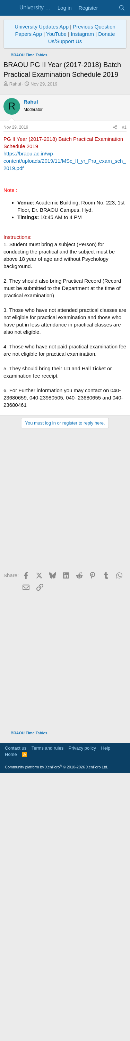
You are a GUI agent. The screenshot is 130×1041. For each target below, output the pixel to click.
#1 (124, 257)
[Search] (122, 7)
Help (106, 1012)
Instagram (82, 34)
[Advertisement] (65, 156)
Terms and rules (47, 1012)
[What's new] (108, 7)
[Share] (115, 258)
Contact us (15, 1012)
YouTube (56, 34)
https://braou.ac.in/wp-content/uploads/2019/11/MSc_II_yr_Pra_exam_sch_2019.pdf (64, 291)
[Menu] (9, 8)
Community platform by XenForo (56, 1031)
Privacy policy (82, 1012)
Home (11, 1018)
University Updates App (42, 27)
